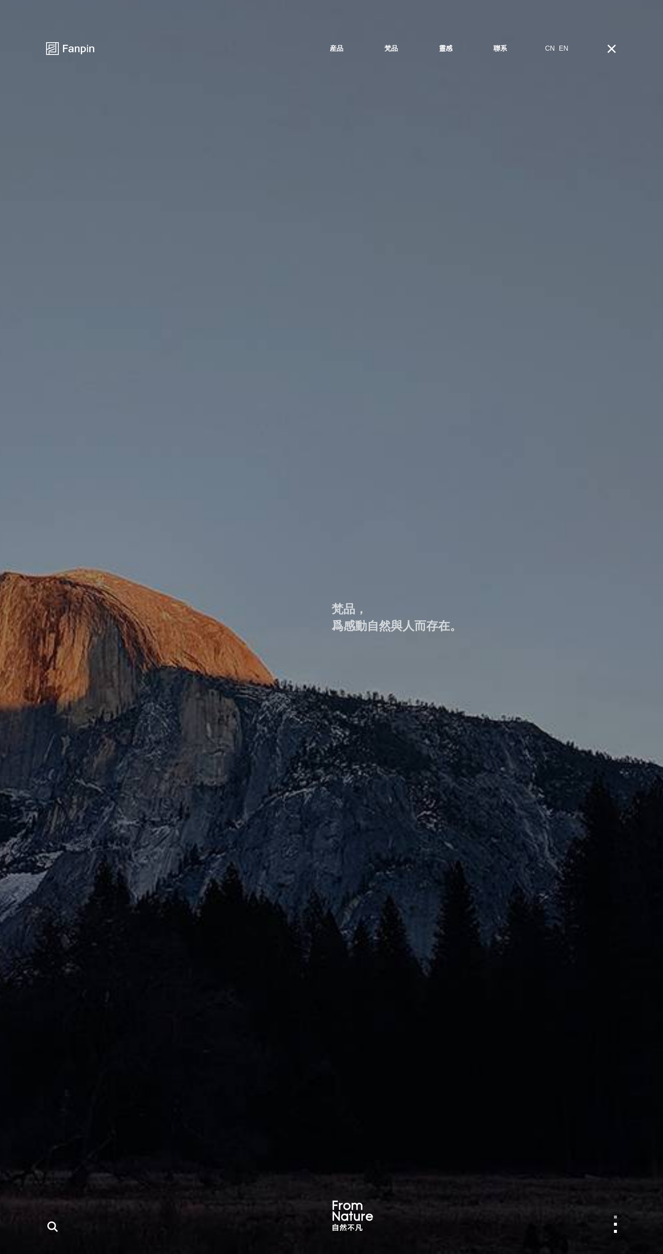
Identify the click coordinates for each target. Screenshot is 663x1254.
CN (550, 48)
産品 (336, 48)
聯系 (500, 48)
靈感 (445, 48)
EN (563, 48)
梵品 (391, 48)
